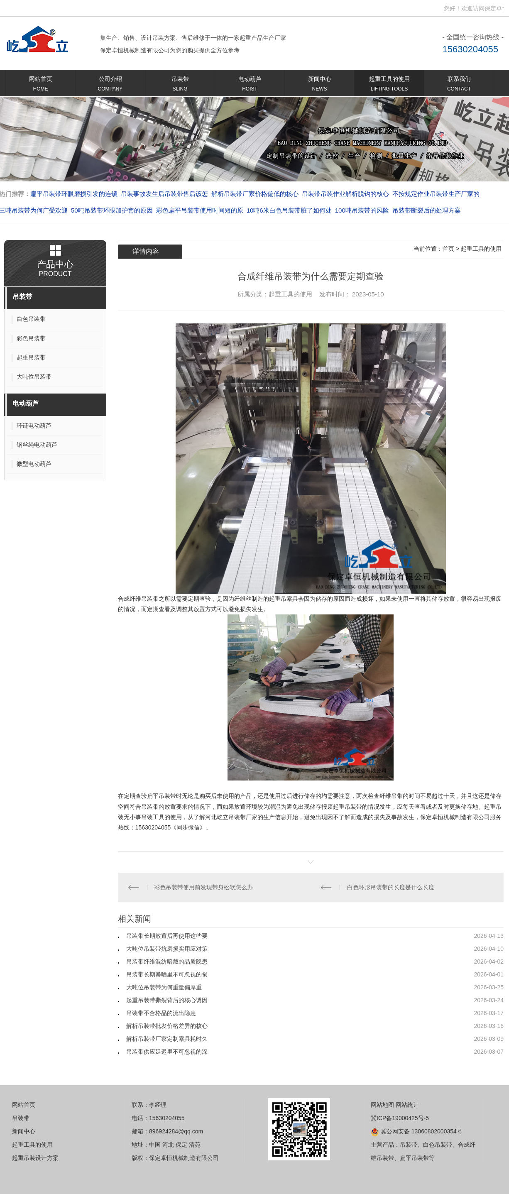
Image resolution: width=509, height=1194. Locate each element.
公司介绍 (110, 85)
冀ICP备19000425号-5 (400, 1118)
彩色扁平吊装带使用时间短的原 (199, 210)
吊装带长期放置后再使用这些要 (167, 935)
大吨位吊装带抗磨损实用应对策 (167, 948)
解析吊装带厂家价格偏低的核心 (255, 193)
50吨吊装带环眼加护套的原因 (112, 210)
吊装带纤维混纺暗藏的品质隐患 (167, 961)
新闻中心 (319, 85)
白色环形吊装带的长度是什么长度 (390, 887)
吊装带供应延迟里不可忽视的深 (167, 1051)
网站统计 (407, 1104)
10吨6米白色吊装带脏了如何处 (289, 210)
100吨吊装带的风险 (362, 210)
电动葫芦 (249, 85)
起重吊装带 (347, 806)
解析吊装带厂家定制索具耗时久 (167, 1038)
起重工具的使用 (389, 85)
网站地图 (382, 1104)
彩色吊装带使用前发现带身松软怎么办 (203, 887)
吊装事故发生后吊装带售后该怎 (164, 193)
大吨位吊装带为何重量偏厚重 (164, 987)
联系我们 (459, 85)
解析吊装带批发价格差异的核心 (167, 1026)
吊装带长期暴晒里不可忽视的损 (167, 974)
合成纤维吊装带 (138, 598)
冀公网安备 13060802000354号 (417, 1131)
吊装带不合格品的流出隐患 (161, 1013)
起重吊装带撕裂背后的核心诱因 (167, 1000)
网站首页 (40, 85)
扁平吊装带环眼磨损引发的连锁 (73, 193)
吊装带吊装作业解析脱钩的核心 (345, 193)
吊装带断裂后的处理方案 (426, 210)
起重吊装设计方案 (35, 1158)
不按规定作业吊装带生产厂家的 (436, 193)
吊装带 (180, 85)
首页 (448, 248)
